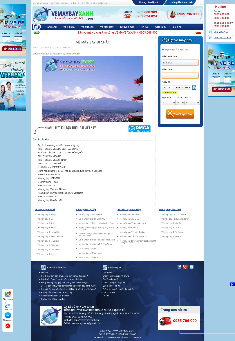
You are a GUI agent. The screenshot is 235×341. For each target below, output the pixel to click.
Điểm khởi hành (170, 56)
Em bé (188, 97)
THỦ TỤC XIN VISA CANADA (52, 160)
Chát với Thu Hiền (222, 37)
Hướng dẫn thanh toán (181, 2)
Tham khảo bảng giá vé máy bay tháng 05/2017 (96, 228)
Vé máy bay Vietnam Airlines (52, 189)
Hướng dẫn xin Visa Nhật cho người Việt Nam (60, 193)
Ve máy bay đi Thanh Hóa (90, 214)
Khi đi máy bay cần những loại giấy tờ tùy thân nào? (64, 276)
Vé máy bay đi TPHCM (171, 236)
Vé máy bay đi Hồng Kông (49, 232)
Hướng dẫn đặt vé (148, 2)
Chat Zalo (8, 306)
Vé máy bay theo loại (170, 209)
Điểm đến (167, 69)
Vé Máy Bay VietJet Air (49, 174)
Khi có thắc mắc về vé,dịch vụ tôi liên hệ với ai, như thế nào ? (68, 289)
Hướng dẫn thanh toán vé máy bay (56, 292)
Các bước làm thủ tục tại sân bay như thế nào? (62, 279)
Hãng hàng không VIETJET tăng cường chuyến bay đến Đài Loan (70, 171)
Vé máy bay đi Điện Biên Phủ (92, 219)
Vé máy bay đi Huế (87, 248)
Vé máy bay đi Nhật (46, 228)
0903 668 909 (221, 14)
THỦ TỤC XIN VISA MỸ (49, 163)
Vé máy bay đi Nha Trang (90, 253)
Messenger (8, 316)
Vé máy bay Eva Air (47, 196)
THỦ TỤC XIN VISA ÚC (49, 156)
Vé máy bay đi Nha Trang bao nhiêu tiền (97, 240)
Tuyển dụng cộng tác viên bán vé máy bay (58, 145)
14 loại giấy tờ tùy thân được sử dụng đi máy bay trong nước (68, 286)
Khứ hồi (184, 49)
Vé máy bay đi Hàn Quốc (48, 250)
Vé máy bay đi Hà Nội (171, 228)
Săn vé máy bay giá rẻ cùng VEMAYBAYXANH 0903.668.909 (117, 32)
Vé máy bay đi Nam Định (90, 257)
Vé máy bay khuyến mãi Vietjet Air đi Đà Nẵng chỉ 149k (138, 241)
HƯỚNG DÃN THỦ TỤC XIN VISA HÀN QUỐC (61, 152)
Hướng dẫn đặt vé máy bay (53, 299)
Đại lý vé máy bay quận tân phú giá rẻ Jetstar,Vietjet (96, 234)
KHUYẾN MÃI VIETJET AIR (51, 167)
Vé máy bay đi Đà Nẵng (172, 232)
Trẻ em (179, 97)
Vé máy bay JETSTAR (49, 178)
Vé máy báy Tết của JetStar (132, 232)
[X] (232, 284)
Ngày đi (166, 82)
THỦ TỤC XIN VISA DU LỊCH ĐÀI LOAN (58, 149)
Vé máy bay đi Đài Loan (48, 245)
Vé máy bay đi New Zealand (50, 236)
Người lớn (166, 97)
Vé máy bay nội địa (86, 209)
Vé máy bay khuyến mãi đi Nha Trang (95, 244)
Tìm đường (8, 295)
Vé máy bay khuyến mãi (50, 200)
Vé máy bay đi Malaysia (48, 241)
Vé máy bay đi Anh (45, 223)
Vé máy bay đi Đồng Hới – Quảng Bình (96, 223)
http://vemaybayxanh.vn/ (87, 320)
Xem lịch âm (169, 92)
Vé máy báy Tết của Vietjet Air (133, 236)
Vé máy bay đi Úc (46, 185)
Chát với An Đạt (221, 32)
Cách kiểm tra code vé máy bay (55, 296)
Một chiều (170, 49)
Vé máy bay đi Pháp (48, 182)
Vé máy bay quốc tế (45, 209)
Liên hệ (44, 272)
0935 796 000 (221, 18)
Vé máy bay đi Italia (46, 254)
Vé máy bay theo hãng (129, 209)
